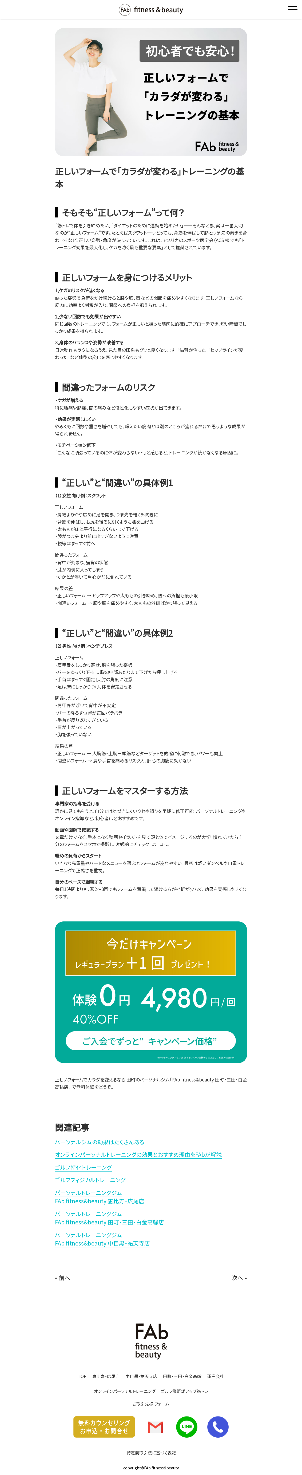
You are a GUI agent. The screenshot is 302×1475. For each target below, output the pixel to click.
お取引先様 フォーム (150, 1403)
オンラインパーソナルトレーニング (124, 1391)
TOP (82, 1376)
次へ (237, 1278)
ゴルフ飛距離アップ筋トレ (184, 1391)
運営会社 (215, 1376)
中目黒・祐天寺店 (141, 1376)
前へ (64, 1278)
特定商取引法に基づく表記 (151, 1452)
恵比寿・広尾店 (106, 1376)
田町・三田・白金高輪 (182, 1376)
